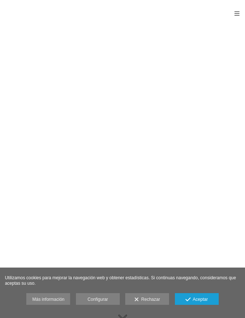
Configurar (98, 299)
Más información (48, 299)
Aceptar (196, 300)
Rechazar (147, 300)
